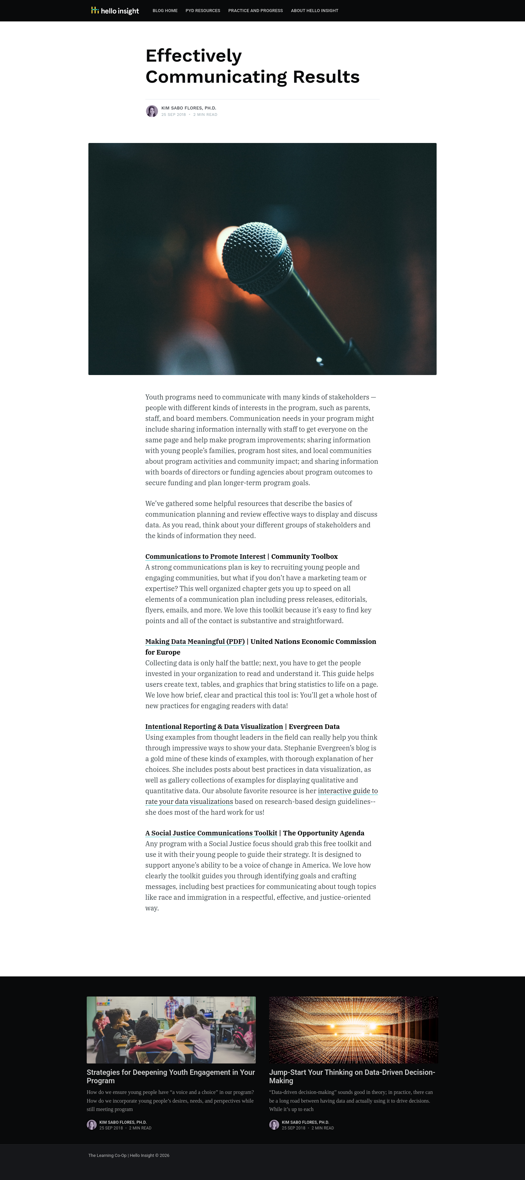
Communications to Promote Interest (206, 556)
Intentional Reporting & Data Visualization (215, 726)
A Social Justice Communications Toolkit (212, 832)
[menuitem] (165, 10)
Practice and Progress (255, 10)
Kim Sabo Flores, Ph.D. (188, 107)
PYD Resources (203, 10)
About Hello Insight (315, 10)
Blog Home (165, 10)
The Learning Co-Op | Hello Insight (121, 1155)
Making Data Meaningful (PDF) (195, 641)
